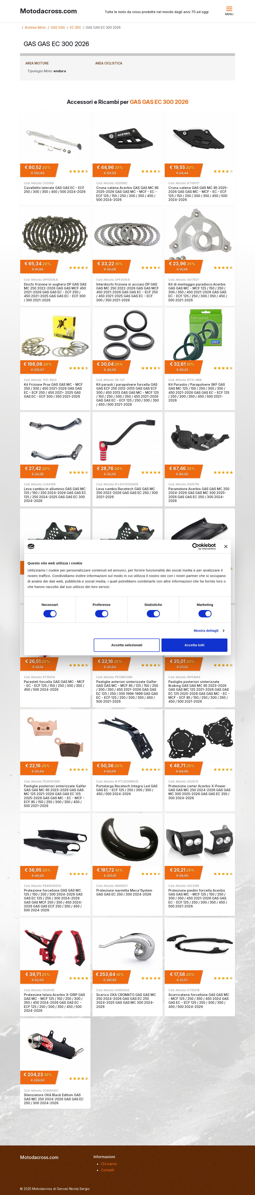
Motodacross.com (48, 11)
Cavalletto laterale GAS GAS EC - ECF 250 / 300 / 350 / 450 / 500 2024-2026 (54, 190)
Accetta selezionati (126, 645)
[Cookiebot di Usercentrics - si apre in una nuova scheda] (196, 546)
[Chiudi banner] (225, 546)
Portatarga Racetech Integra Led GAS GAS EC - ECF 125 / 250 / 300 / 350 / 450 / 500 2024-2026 (126, 790)
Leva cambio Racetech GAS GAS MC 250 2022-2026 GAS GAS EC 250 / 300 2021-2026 (127, 493)
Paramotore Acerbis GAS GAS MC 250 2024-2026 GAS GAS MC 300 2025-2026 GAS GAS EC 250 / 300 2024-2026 (198, 495)
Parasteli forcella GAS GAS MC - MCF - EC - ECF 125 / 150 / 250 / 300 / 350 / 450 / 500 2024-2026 (54, 686)
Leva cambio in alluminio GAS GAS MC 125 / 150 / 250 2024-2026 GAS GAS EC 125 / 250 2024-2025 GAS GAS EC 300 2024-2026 (55, 495)
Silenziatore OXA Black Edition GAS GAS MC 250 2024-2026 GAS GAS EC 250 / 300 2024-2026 (54, 1099)
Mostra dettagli (206, 630)
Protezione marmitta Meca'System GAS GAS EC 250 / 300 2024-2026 (124, 892)
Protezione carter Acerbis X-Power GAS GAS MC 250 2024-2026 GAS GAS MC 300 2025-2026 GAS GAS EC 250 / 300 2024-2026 (199, 792)
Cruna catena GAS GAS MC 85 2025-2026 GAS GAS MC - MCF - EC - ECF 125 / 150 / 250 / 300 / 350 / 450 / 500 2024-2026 (198, 194)
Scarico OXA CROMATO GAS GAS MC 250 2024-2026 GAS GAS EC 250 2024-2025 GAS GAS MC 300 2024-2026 (126, 1001)
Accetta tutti (194, 645)
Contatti (107, 1170)
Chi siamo (109, 1164)
